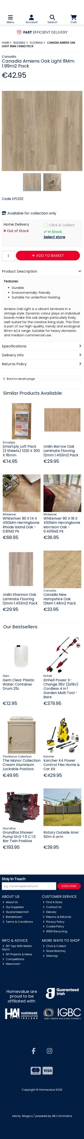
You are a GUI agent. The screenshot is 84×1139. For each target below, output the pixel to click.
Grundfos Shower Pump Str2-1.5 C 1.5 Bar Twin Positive (19, 836)
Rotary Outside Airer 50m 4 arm (61, 834)
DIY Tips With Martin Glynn (17, 947)
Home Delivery (16, 224)
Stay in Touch (13, 879)
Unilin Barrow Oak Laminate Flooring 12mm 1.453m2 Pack (60, 450)
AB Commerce (62, 1116)
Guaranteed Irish (15, 912)
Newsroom (11, 964)
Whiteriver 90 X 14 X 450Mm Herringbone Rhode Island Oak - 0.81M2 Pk (21, 525)
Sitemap (50, 956)
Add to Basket (48, 255)
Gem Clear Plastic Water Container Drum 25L (18, 684)
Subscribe (68, 886)
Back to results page (21, 379)
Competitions (13, 959)
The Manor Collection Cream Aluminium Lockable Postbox (22, 765)
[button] (78, 94)
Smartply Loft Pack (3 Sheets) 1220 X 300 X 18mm (21, 450)
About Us (10, 902)
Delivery (49, 912)
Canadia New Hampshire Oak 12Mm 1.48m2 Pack (59, 599)
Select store (54, 237)
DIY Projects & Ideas (17, 954)
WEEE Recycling (55, 931)
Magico (27, 1116)
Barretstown (12, 917)
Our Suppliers (13, 907)
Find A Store (52, 902)
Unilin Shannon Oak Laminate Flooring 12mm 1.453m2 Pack (20, 599)
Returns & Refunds (57, 917)
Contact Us (52, 907)
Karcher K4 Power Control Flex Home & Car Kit (61, 765)
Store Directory (54, 951)
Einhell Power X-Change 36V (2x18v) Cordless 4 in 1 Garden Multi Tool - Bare (60, 689)
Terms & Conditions (17, 922)
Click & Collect (62, 225)
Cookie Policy (53, 926)
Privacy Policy (54, 922)
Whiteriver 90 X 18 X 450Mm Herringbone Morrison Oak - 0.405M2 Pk (61, 525)
